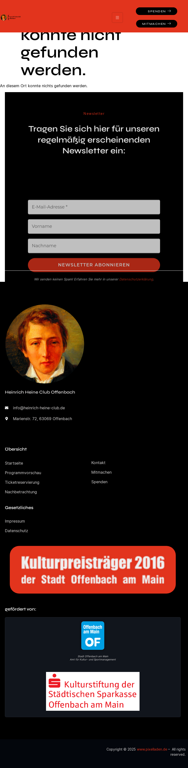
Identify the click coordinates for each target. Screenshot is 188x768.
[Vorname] (94, 266)
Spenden (159, 11)
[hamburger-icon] (117, 17)
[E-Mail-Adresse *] (94, 247)
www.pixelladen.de (152, 749)
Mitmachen (156, 24)
